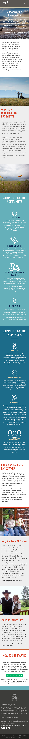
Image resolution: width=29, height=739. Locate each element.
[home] (5, 3)
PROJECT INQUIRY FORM (14, 676)
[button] (24, 3)
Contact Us (23, 725)
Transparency (17, 725)
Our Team (3, 725)
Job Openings (9, 725)
